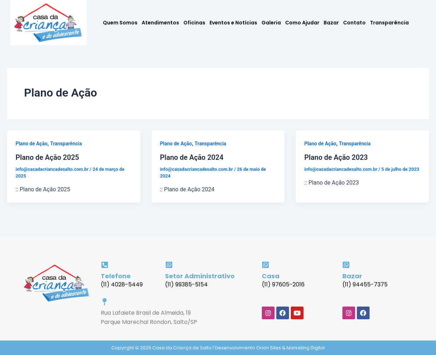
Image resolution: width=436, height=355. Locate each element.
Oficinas (194, 22)
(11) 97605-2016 (283, 284)
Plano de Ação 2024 (192, 157)
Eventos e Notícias (233, 22)
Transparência (389, 22)
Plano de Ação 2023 (336, 157)
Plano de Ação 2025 (47, 157)
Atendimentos (160, 22)
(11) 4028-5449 (122, 284)
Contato (354, 22)
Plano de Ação (31, 143)
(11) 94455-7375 (365, 284)
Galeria (271, 22)
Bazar (331, 22)
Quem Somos (120, 22)
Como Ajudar (302, 22)
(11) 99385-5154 (186, 284)
